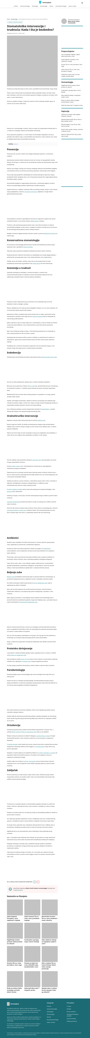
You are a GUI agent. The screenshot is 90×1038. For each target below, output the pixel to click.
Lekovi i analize (72, 6)
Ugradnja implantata (13, 502)
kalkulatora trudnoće (50, 233)
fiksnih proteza (16, 732)
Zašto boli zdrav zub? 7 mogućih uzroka (31, 988)
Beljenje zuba (11, 577)
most (28, 659)
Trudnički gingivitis (12, 744)
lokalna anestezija (38, 316)
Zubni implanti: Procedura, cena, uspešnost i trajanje (13, 918)
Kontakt (69, 1008)
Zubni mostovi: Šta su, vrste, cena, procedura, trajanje (31, 918)
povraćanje (32, 761)
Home (8, 19)
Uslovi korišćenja (71, 1017)
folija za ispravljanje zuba (29, 732)
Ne (38, 881)
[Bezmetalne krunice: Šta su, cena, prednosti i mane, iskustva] (50, 915)
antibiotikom (47, 548)
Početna (16, 6)
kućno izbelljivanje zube (40, 583)
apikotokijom (45, 409)
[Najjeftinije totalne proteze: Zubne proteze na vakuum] (15, 938)
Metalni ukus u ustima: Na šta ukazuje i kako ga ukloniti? (50, 989)
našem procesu (18, 890)
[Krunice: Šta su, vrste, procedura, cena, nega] (15, 961)
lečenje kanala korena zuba (49, 357)
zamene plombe (28, 247)
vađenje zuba (41, 420)
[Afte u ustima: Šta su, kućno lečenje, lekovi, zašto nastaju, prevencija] (50, 961)
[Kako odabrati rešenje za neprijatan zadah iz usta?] (50, 938)
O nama (69, 1005)
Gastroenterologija (25, 6)
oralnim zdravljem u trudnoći (47, 753)
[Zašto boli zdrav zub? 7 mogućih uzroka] (32, 986)
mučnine (25, 761)
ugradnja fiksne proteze (43, 736)
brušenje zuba (26, 661)
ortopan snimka (15, 466)
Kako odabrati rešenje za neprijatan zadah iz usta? (49, 941)
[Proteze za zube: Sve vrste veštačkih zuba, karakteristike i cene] (32, 961)
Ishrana (51, 6)
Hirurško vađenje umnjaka (14, 489)
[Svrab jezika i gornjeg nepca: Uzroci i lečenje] (32, 938)
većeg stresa (36, 263)
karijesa (36, 221)
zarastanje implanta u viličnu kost (16, 510)
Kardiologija (35, 6)
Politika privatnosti (72, 1020)
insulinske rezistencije (30, 192)
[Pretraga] (82, 3)
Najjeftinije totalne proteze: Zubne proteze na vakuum (14, 941)
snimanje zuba (36, 460)
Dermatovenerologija (61, 6)
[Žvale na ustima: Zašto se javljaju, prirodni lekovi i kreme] (15, 986)
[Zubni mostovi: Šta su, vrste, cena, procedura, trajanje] (32, 915)
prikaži (15, 144)
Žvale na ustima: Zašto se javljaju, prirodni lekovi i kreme (14, 989)
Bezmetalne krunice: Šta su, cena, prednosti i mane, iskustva (49, 918)
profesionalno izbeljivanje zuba (28, 602)
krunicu (23, 659)
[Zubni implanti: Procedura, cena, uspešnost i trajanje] (15, 915)
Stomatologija (43, 6)
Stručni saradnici (71, 1010)
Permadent (47, 3)
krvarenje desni (40, 746)
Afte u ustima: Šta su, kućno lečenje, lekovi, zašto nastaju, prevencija (49, 965)
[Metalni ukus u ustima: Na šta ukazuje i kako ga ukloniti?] (50, 986)
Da (34, 881)
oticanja (9, 491)
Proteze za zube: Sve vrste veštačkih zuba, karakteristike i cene (31, 964)
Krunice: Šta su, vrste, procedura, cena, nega (14, 963)
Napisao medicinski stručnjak (15, 22)
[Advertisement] (45, 13)
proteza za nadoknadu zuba (18, 655)
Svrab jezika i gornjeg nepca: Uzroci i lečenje (31, 940)
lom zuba (32, 386)
